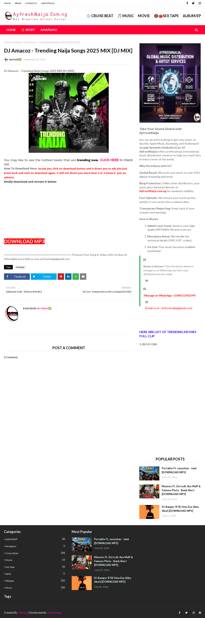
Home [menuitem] (11, 30)
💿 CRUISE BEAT (99, 16)
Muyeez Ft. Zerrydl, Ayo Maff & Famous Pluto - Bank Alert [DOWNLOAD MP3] (181, 490)
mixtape (17, 42)
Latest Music (48, 3)
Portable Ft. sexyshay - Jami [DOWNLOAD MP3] (179, 470)
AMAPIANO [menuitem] (48, 30)
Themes (22, 612)
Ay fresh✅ (15, 59)
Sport (35, 573)
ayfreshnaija (54, 612)
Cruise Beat (35, 553)
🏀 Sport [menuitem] (28, 30)
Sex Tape (35, 566)
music (35, 587)
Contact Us (31, 3)
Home (7, 3)
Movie (144, 16)
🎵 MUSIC (125, 16)
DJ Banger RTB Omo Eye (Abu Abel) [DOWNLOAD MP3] (180, 508)
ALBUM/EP (192, 16)
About (18, 3)
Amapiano (35, 546)
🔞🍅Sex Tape (166, 16)
